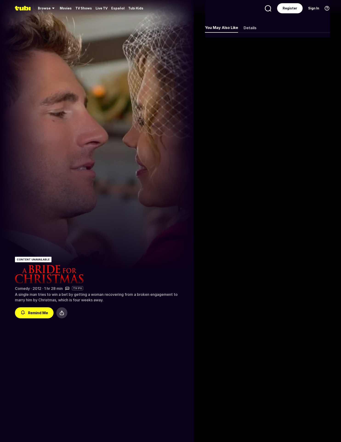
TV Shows (83, 8)
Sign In (313, 8)
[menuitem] (47, 8)
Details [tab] (250, 28)
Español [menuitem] (118, 8)
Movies (66, 8)
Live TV (102, 8)
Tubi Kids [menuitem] (135, 8)
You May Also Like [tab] (221, 27)
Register (290, 8)
